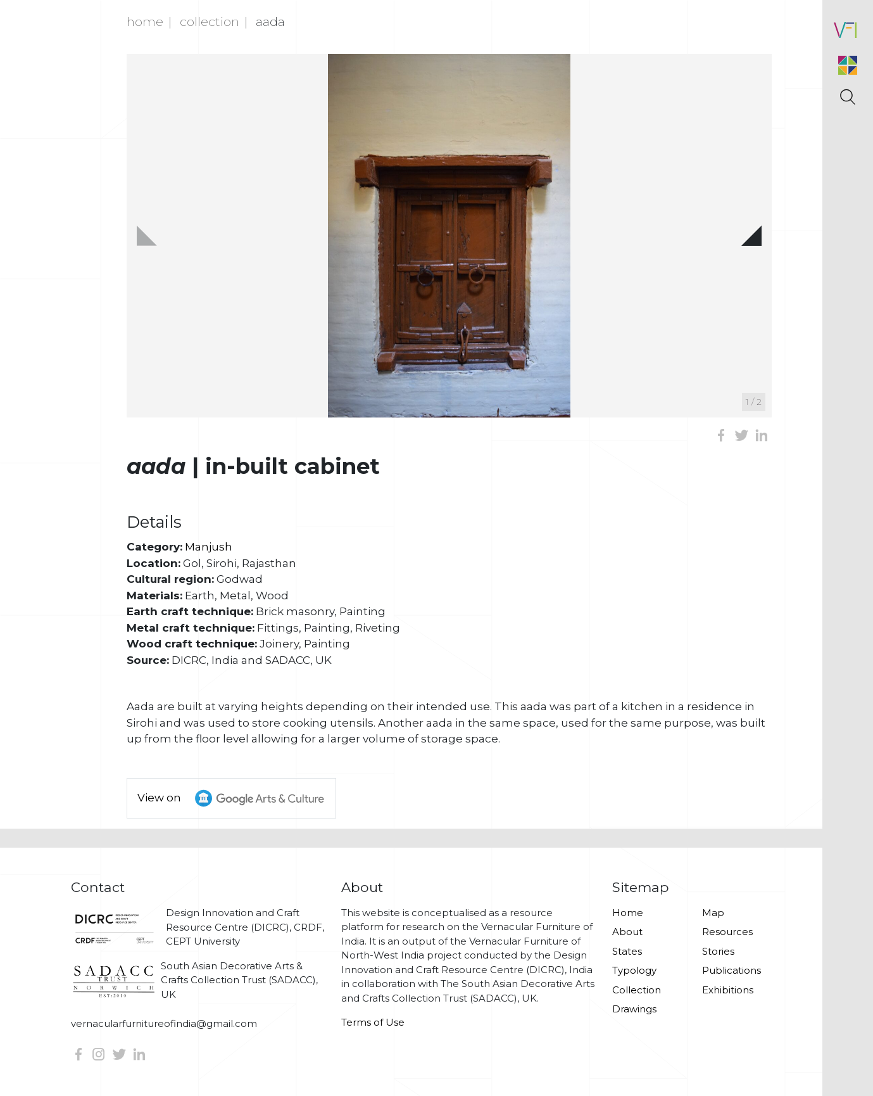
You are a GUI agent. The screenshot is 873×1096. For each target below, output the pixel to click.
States (627, 951)
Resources (727, 932)
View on (236, 799)
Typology (634, 970)
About (627, 932)
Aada (270, 21)
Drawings (634, 1009)
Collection (209, 21)
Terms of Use (373, 1022)
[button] (751, 235)
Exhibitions (727, 990)
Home (145, 21)
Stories (718, 951)
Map (713, 913)
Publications (731, 970)
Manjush (208, 546)
